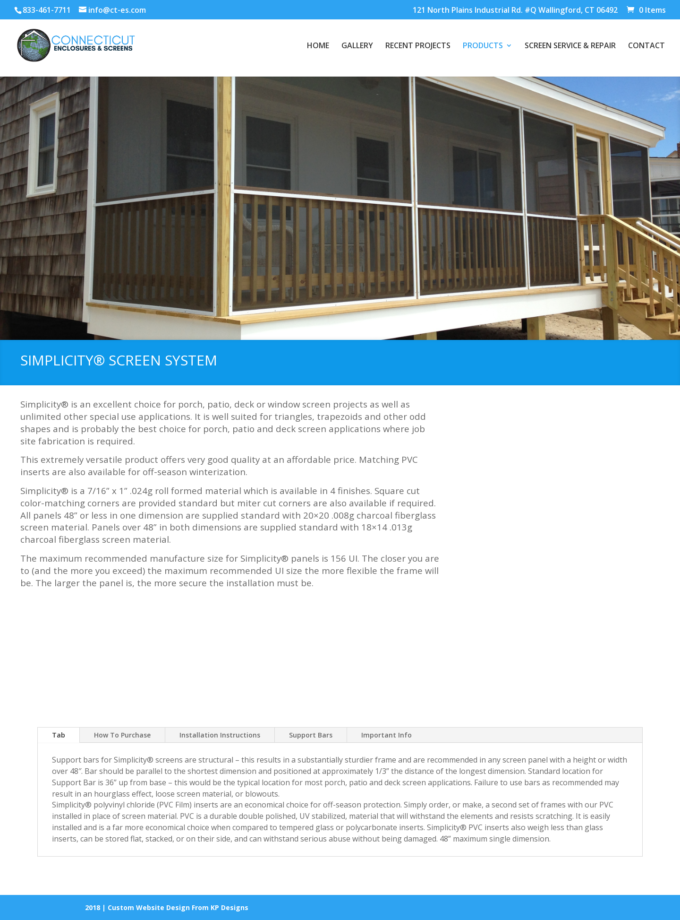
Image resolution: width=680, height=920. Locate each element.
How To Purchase (122, 734)
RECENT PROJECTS (417, 46)
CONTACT (646, 46)
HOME (318, 46)
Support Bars (310, 734)
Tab (58, 734)
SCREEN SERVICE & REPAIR (570, 46)
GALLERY (357, 46)
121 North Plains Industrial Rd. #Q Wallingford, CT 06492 (515, 10)
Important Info (386, 734)
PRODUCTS (483, 46)
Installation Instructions (219, 734)
